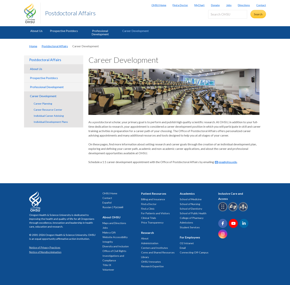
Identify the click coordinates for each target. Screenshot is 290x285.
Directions (244, 5)
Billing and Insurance (153, 199)
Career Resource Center (48, 109)
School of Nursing (190, 204)
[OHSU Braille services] (223, 210)
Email (183, 247)
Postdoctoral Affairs (70, 13)
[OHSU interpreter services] (244, 210)
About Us (36, 31)
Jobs (229, 5)
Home (33, 46)
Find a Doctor (180, 5)
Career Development (135, 31)
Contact (261, 5)
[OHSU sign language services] (233, 210)
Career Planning (43, 103)
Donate (215, 5)
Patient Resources (153, 193)
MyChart (199, 5)
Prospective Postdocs (64, 31)
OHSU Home (158, 5)
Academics (187, 193)
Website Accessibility (115, 237)
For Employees (190, 237)
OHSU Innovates (151, 261)
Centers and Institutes (154, 247)
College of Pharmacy (191, 217)
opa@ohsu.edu (227, 162)
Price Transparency (152, 222)
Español (107, 202)
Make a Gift (109, 232)
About (145, 238)
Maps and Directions (114, 223)
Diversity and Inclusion (115, 246)
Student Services (190, 227)
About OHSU (111, 217)
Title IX (106, 265)
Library (145, 257)
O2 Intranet (187, 243)
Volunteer (108, 269)
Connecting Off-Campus (194, 252)
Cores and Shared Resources (158, 252)
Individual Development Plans (51, 121)
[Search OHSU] (227, 14)
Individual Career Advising (49, 115)
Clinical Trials (148, 217)
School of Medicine (191, 199)
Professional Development (100, 32)
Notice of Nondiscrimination (45, 252)
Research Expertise (152, 266)
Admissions (186, 222)
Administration (149, 243)
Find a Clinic (148, 208)
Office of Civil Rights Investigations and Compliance (114, 255)
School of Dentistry (191, 208)
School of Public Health (193, 213)
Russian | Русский (112, 207)
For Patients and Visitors (155, 213)
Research (147, 232)
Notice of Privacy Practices (44, 247)
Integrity (107, 241)
